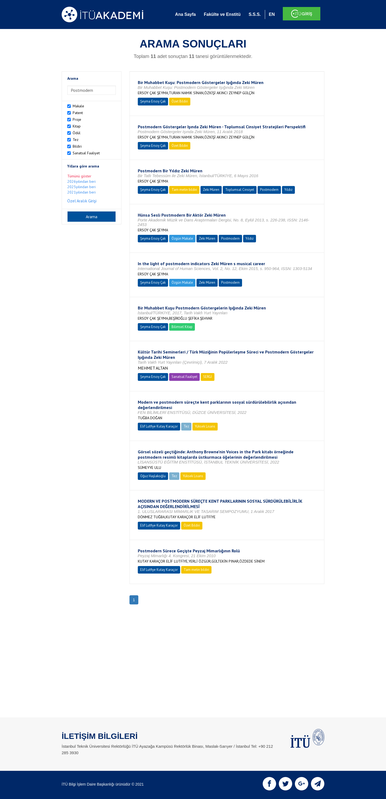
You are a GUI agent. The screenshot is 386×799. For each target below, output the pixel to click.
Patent (78, 112)
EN (272, 14)
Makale (78, 106)
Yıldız (288, 189)
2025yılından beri (81, 186)
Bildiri (77, 146)
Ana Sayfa (185, 14)
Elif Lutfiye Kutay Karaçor (159, 426)
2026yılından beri (81, 181)
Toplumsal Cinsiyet (239, 189)
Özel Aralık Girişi (81, 200)
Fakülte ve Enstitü (222, 14)
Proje (77, 119)
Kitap (77, 126)
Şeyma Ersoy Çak (153, 101)
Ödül (76, 132)
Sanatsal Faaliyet (86, 153)
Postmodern (269, 189)
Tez (76, 139)
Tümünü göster (79, 176)
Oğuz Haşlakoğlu (153, 476)
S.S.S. (254, 14)
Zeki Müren (211, 189)
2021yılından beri (81, 192)
